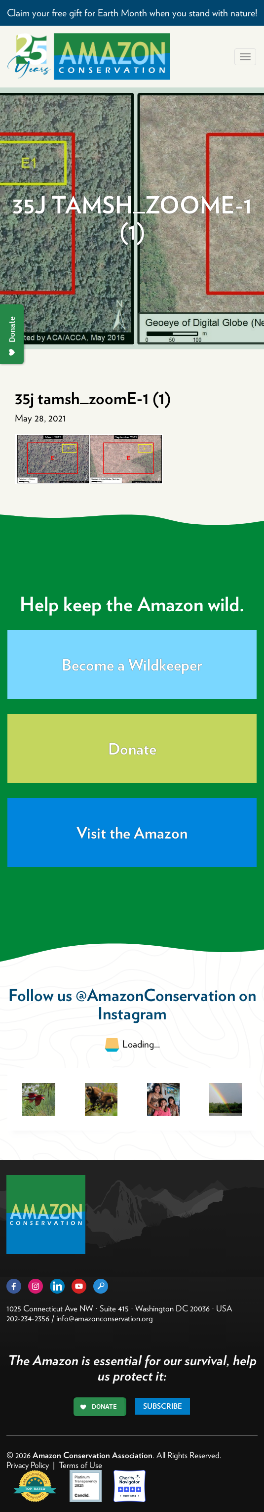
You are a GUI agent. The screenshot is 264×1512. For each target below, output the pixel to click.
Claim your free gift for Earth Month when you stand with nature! (132, 13)
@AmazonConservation (155, 995)
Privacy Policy (27, 1465)
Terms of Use (80, 1465)
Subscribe (162, 1406)
